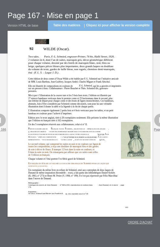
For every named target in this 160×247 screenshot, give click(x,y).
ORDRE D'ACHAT (140, 222)
